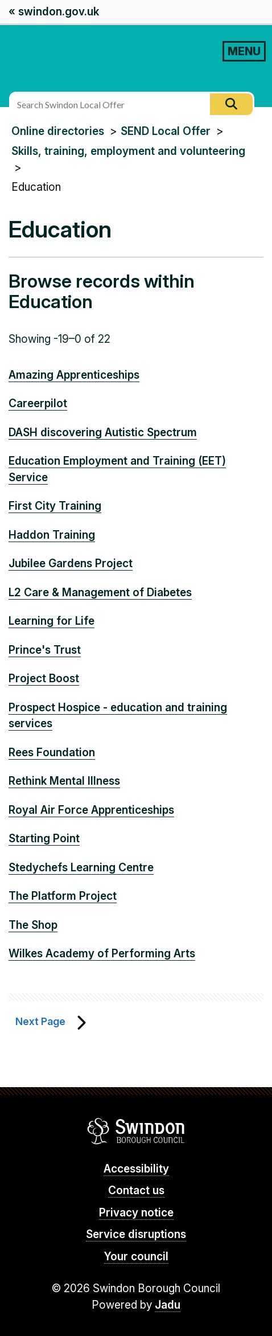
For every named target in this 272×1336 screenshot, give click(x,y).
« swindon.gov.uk (54, 11)
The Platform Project (63, 896)
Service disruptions (136, 1234)
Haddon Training (52, 535)
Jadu (167, 1305)
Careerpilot (38, 403)
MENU (244, 51)
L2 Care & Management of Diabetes (100, 592)
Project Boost (44, 678)
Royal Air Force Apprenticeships (91, 810)
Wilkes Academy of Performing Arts (102, 953)
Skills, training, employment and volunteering (128, 151)
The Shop (33, 925)
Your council (136, 1256)
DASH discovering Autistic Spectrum (103, 432)
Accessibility (136, 1168)
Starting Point (44, 838)
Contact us (136, 1190)
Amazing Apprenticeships (74, 375)
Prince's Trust (45, 650)
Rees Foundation (52, 752)
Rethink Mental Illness (64, 781)
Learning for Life (51, 621)
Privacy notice (136, 1212)
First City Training (55, 506)
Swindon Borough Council (136, 1131)
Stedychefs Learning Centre (81, 867)
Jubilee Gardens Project (71, 563)
